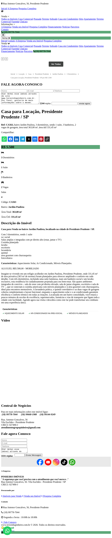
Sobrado (53, 19)
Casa (20, 19)
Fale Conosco (8, 525)
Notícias (66, 27)
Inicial (4, 8)
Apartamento (90, 19)
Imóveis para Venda (11, 499)
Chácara (23, 21)
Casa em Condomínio (68, 19)
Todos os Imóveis (9, 19)
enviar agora (89, 106)
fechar (6, 38)
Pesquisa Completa (27, 8)
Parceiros (75, 27)
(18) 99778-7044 (42, 51)
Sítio (81, 19)
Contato (5, 29)
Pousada (37, 19)
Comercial (28, 19)
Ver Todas (56, 64)
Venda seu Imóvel (20, 27)
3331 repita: (7, 459)
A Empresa (13, 8)
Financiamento (55, 27)
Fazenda (15, 21)
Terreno (45, 19)
